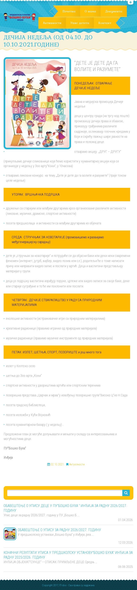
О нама (90, 11)
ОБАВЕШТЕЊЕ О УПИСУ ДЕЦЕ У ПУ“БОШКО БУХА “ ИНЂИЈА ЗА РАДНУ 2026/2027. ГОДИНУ (65, 508)
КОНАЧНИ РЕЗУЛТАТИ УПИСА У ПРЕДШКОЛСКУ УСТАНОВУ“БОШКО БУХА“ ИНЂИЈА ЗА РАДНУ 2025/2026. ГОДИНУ (68, 554)
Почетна (69, 11)
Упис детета (80, 23)
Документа (114, 11)
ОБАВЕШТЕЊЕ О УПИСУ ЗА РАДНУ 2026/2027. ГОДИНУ (59, 530)
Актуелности (77, 464)
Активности (52, 23)
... (78, 515)
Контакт (105, 23)
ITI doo (63, 585)
